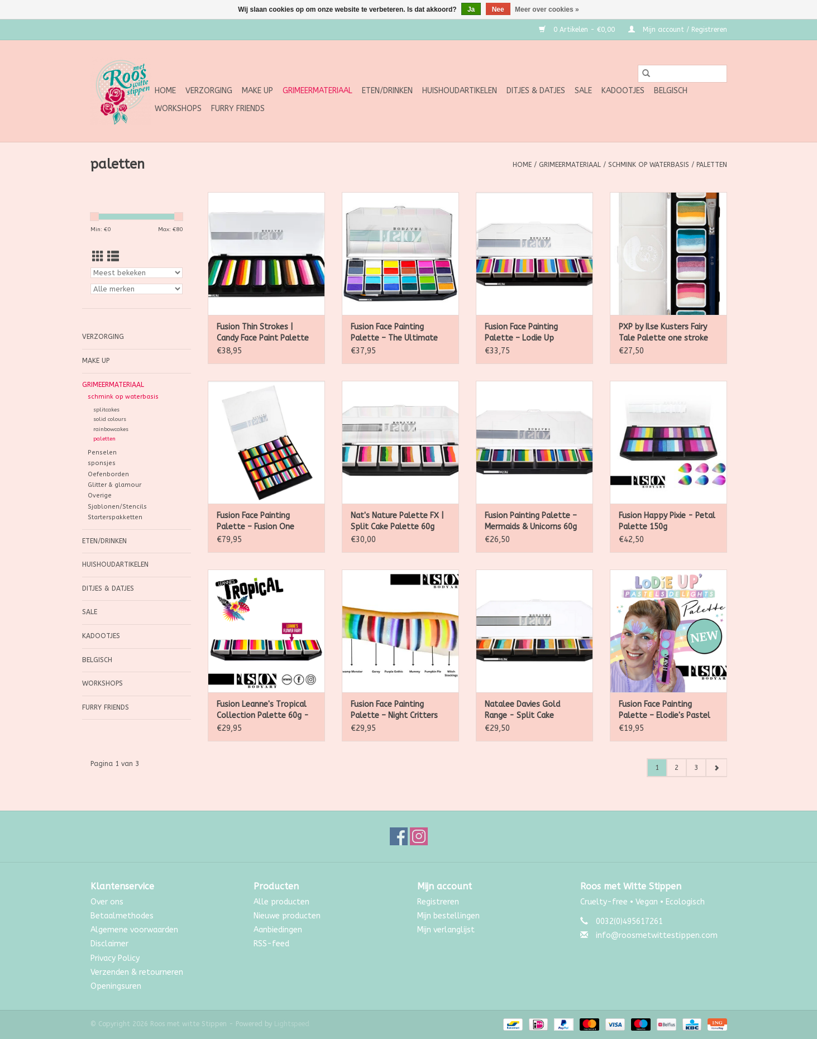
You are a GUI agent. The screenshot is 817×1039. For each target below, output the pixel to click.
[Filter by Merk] (136, 289)
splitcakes (106, 409)
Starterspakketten (115, 517)
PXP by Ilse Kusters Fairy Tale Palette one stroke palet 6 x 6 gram (663, 333)
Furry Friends (238, 108)
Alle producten (281, 902)
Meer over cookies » (547, 9)
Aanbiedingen (278, 930)
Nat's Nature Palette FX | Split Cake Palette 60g (397, 521)
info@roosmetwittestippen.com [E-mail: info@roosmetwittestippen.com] (657, 935)
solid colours (109, 419)
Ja (471, 9)
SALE (583, 90)
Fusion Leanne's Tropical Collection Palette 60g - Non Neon (263, 710)
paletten (711, 165)
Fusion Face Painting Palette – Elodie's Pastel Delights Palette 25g (664, 710)
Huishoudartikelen (459, 90)
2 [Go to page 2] (677, 768)
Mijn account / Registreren (677, 29)
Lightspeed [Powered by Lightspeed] (291, 1024)
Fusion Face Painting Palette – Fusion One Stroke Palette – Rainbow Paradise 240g (264, 522)
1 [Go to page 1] (657, 768)
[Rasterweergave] (98, 257)
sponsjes (102, 463)
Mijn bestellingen (448, 916)
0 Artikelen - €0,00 (578, 29)
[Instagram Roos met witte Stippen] (419, 836)
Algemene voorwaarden (134, 930)
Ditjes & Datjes (536, 90)
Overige (100, 495)
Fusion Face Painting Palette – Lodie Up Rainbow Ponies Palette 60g (528, 333)
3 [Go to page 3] (696, 768)
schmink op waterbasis (648, 165)
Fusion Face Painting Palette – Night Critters (394, 710)
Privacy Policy (115, 958)
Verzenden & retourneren (136, 972)
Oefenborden (108, 474)
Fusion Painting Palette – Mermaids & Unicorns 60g (531, 521)
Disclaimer (109, 944)
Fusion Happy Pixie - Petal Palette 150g (667, 521)
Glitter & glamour (114, 485)
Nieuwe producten (287, 916)
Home (165, 90)
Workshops (178, 108)
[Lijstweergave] (113, 257)
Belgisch (670, 90)
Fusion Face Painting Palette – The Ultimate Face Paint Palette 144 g (396, 333)
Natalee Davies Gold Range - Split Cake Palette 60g (522, 710)
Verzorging (208, 90)
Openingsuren (115, 986)
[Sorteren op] (136, 272)
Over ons (106, 902)
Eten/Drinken (387, 90)
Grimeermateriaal (317, 90)
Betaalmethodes (122, 916)
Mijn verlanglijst (446, 930)
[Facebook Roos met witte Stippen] (399, 836)
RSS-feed (271, 944)
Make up (257, 90)
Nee (498, 9)
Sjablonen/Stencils (117, 506)
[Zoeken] (682, 74)
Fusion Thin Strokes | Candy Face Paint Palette (263, 332)
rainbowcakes (110, 429)
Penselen (102, 452)
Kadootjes (622, 90)
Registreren (438, 902)
